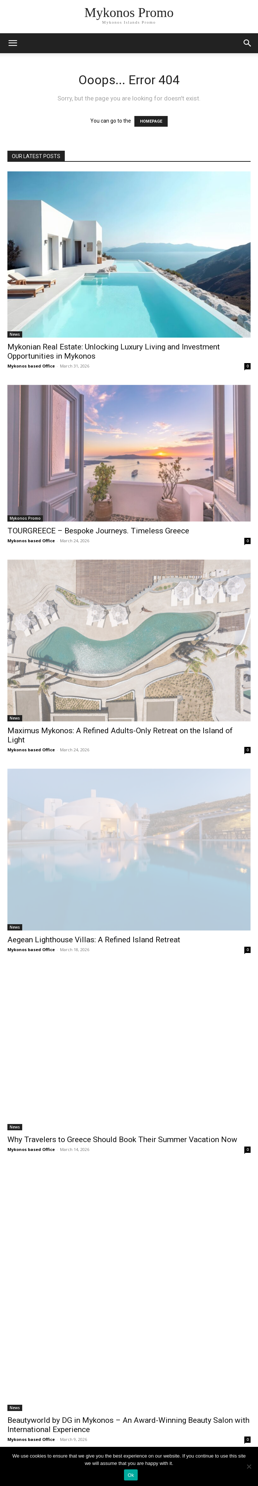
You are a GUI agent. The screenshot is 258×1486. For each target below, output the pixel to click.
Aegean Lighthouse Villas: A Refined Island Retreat (93, 939)
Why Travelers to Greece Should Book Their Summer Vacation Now (122, 1139)
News (15, 334)
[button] (247, 43)
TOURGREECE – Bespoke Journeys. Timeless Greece (98, 530)
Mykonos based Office (31, 366)
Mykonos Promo (25, 518)
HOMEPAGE (151, 121)
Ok (131, 1475)
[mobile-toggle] (12, 43)
